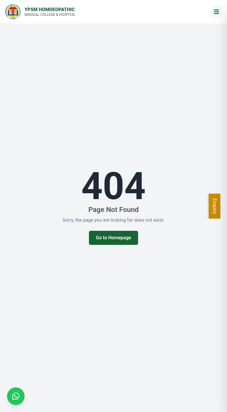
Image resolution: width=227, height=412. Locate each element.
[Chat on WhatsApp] (16, 396)
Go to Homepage (113, 237)
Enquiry (215, 206)
